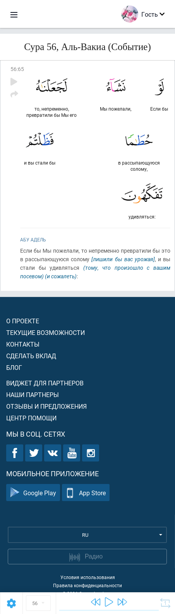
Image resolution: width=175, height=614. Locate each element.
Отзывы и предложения (46, 406)
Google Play (33, 493)
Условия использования (87, 577)
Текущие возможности (45, 332)
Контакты (22, 344)
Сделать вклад (31, 356)
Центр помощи (31, 418)
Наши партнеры (32, 394)
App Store (86, 493)
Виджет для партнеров (45, 383)
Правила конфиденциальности (87, 585)
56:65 (17, 69)
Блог (14, 367)
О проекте (22, 321)
